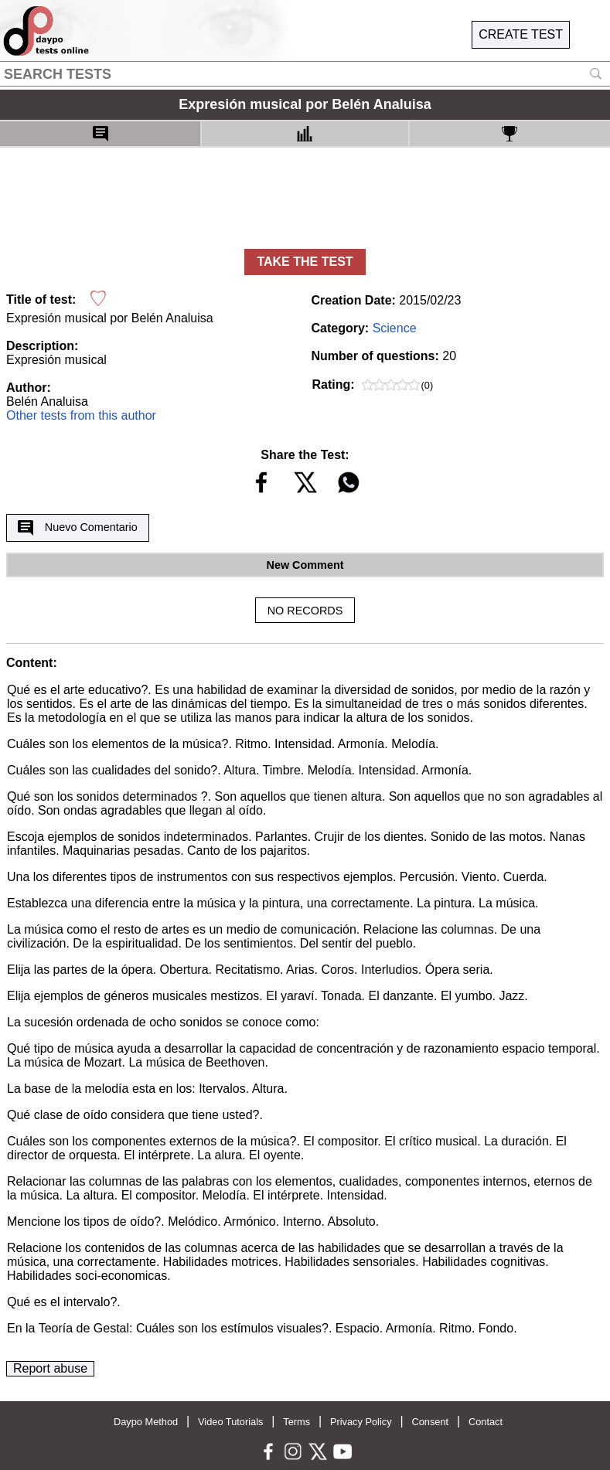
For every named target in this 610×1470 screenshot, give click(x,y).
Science (395, 328)
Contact (486, 1421)
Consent (429, 1421)
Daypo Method (146, 1421)
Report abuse (50, 1368)
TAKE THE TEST (305, 261)
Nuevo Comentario (77, 528)
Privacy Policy (361, 1421)
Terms (296, 1421)
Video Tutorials (230, 1421)
